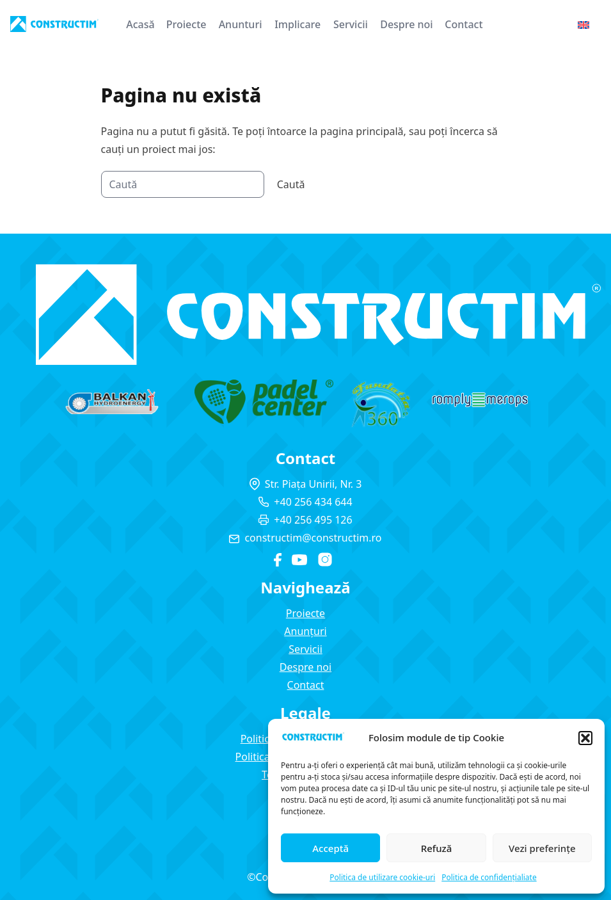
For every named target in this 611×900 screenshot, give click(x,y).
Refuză (436, 848)
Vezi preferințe (542, 848)
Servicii (350, 24)
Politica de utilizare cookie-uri (382, 877)
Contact (463, 24)
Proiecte (186, 24)
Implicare (297, 24)
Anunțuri (305, 631)
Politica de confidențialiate (488, 877)
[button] (585, 738)
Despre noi (406, 24)
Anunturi (240, 24)
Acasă (140, 24)
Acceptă (330, 848)
